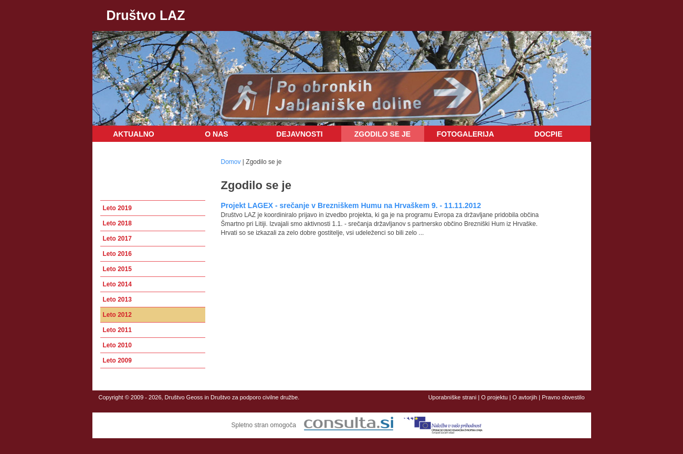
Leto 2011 (117, 330)
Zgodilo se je (382, 134)
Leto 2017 (117, 238)
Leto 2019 (117, 208)
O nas (216, 134)
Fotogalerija (465, 134)
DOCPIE (548, 134)
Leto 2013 (117, 299)
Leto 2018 (117, 223)
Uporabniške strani (452, 397)
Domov (231, 162)
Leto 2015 (117, 269)
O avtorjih (524, 397)
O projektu (494, 397)
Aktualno (133, 134)
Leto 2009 (117, 360)
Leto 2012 (117, 314)
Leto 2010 (117, 345)
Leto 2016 (117, 253)
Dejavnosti (299, 134)
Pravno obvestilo (563, 397)
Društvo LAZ (146, 15)
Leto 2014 (117, 284)
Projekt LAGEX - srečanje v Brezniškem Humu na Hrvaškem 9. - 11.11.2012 (351, 205)
